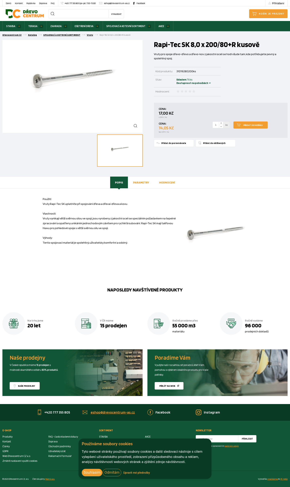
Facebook (141, 3)
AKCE (161, 26)
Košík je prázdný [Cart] (271, 14)
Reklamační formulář (60, 456)
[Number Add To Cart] (215, 124)
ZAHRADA (56, 26)
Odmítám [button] (112, 472)
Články (6, 446)
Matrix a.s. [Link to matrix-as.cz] (50, 479)
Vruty (90, 35)
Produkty (7, 436)
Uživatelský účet (56, 451)
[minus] (221, 126)
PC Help (284, 479)
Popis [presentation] (119, 182)
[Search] (52, 14)
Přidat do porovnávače (173, 143)
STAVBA (10, 26)
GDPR (5, 451)
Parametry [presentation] (141, 182)
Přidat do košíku (253, 125)
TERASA (32, 26)
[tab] (119, 182)
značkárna (272, 479)
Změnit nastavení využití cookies (19, 460)
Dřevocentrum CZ (12, 35)
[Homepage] (25, 13)
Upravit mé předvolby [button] (136, 472)
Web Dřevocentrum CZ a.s (16, 456)
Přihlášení (278, 3)
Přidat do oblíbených (214, 143)
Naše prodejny (26, 385)
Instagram (212, 412)
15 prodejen (113, 325)
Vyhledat (116, 14)
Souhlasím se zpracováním (220, 446)
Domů (8, 3)
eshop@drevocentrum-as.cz (117, 3)
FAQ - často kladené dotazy (63, 436)
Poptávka (30, 3)
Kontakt (19, 3)
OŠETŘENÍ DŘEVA (84, 26)
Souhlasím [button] (92, 472)
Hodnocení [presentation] (167, 182)
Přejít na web (167, 385)
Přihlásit (247, 439)
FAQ (52, 3)
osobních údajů (232, 446)
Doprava (43, 3)
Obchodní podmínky (59, 446)
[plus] (221, 123)
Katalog (32, 35)
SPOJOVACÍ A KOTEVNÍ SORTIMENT (125, 26)
